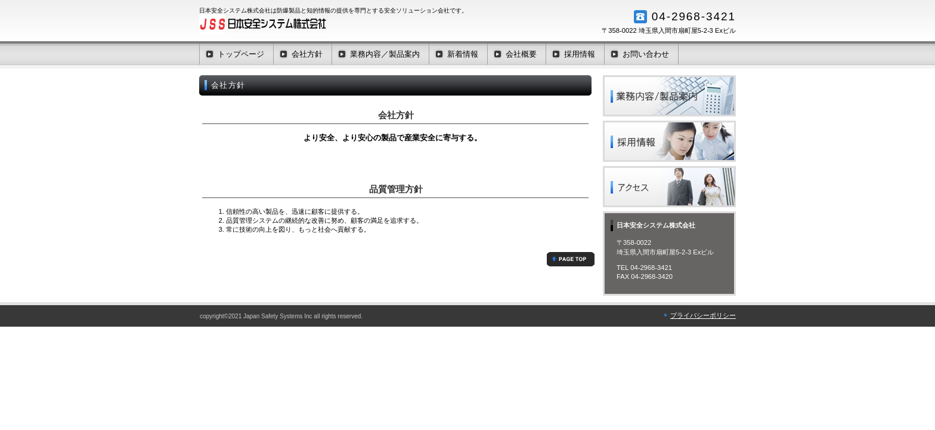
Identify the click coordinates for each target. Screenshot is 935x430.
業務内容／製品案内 (669, 95)
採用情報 (669, 141)
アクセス (669, 186)
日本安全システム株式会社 (318, 24)
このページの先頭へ (571, 259)
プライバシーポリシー (703, 315)
